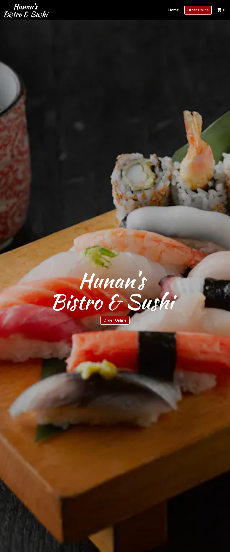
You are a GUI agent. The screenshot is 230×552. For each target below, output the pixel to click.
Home (173, 10)
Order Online (198, 10)
